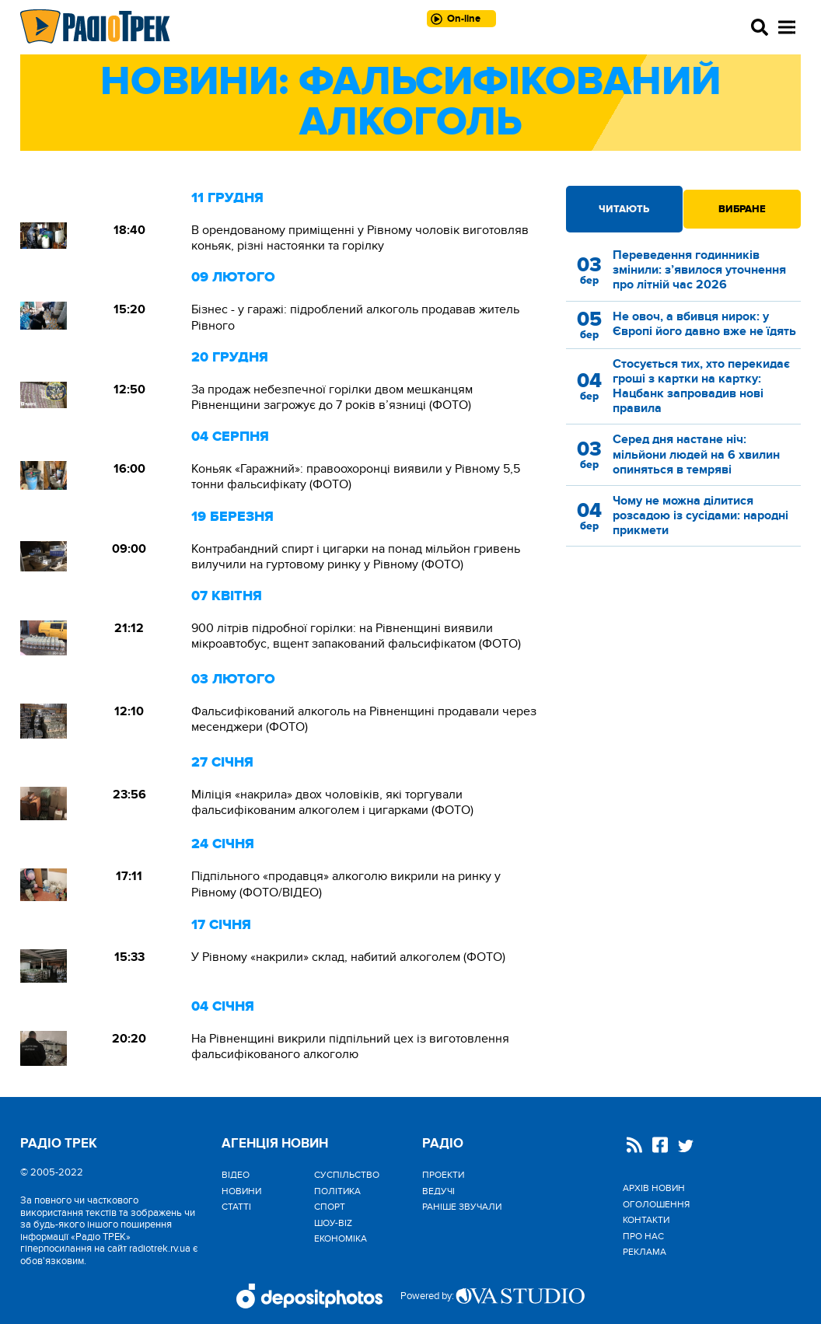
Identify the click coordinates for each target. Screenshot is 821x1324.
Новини (241, 1191)
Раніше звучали (461, 1206)
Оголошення (656, 1204)
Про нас (643, 1236)
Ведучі (438, 1191)
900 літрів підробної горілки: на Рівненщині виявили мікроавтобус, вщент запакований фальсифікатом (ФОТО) (356, 636)
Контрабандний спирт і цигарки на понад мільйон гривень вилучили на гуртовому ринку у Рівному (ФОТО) (355, 556)
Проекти (443, 1174)
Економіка (340, 1238)
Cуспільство (346, 1174)
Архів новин (654, 1188)
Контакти (646, 1219)
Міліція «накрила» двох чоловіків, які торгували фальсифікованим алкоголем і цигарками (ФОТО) (332, 802)
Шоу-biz (333, 1222)
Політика (337, 1191)
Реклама (644, 1251)
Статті (236, 1206)
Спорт (329, 1206)
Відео (236, 1174)
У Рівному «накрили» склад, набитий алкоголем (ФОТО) (348, 957)
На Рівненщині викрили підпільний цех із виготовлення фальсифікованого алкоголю (350, 1046)
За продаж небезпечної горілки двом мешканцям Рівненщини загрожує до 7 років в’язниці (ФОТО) (332, 397)
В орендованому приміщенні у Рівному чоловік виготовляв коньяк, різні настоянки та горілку (360, 237)
